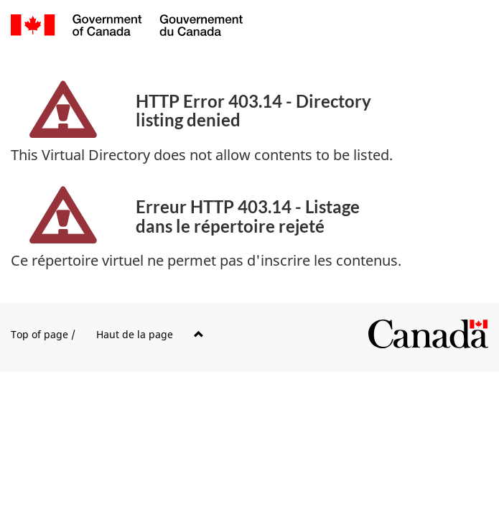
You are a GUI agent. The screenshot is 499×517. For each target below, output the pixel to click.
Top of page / (107, 334)
